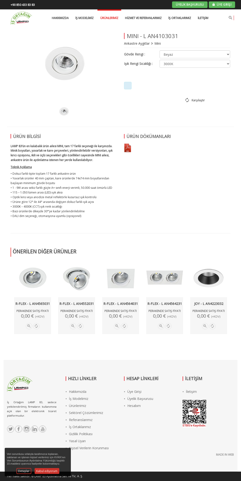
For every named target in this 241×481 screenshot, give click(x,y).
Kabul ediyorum (46, 471)
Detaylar (23, 471)
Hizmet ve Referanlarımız (143, 18)
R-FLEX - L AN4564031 (120, 303)
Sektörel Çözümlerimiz (84, 412)
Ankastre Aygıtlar (137, 43)
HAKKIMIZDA (60, 18)
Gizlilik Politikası (79, 434)
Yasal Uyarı (76, 441)
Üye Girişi (132, 391)
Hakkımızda (76, 391)
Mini (157, 43)
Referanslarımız (79, 420)
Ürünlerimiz (109, 18)
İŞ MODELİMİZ (84, 18)
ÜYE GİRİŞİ (222, 5)
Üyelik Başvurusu (138, 398)
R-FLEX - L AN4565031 (32, 303)
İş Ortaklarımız (179, 18)
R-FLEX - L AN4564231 (164, 303)
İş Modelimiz (77, 398)
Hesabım (132, 405)
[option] (63, 111)
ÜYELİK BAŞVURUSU (190, 5)
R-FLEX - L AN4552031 (76, 303)
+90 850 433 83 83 (23, 5)
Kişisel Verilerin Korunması (87, 448)
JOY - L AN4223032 (208, 303)
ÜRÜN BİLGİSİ (27, 136)
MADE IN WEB (225, 455)
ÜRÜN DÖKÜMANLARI (148, 136)
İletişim (203, 18)
